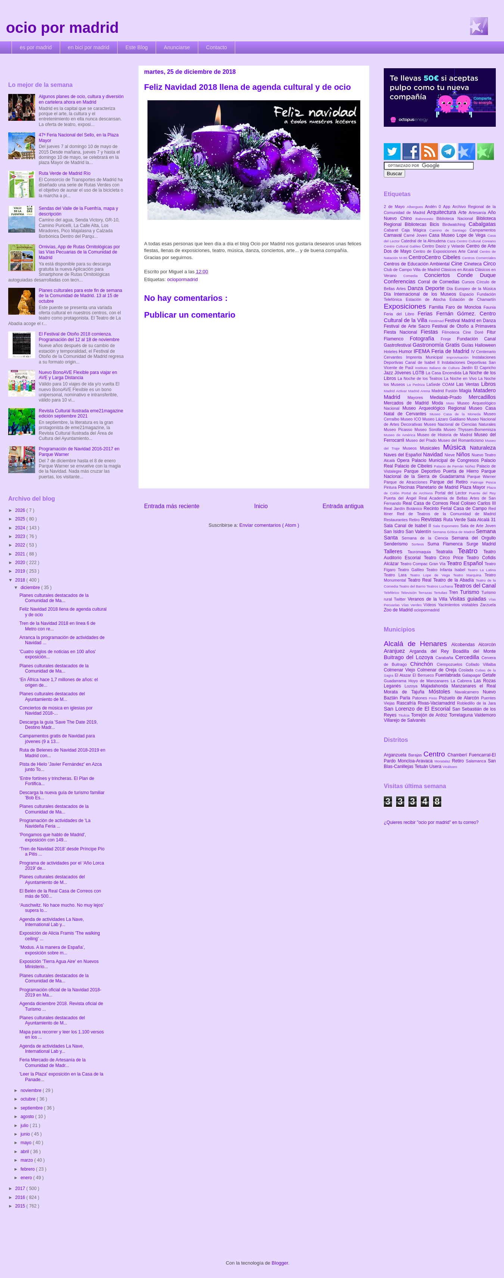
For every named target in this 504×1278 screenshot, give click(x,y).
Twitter (401, 599)
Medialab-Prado (449, 397)
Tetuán (422, 766)
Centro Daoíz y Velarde (444, 246)
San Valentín (418, 531)
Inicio (261, 506)
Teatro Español (466, 563)
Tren (454, 592)
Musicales (431, 448)
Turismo (470, 592)
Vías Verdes (413, 605)
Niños (464, 454)
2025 (21, 519)
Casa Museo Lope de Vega (458, 235)
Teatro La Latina (482, 570)
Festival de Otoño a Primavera (464, 326)
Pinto (434, 698)
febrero (28, 1169)
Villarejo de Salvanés (405, 720)
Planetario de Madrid (438, 487)
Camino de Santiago (449, 230)
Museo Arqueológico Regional (435, 408)
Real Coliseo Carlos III (473, 503)
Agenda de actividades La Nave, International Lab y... (51, 922)
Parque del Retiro (450, 482)
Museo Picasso (399, 429)
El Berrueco (424, 675)
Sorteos (419, 544)
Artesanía (478, 212)
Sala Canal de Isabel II (408, 525)
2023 (21, 536)
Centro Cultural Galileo (403, 246)
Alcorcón (487, 644)
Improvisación (459, 357)
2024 (21, 528)
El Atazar (404, 675)
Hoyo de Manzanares (429, 681)
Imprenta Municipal (426, 357)
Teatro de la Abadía (454, 580)
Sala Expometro (446, 526)
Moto (451, 403)
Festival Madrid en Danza (470, 320)
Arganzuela (396, 755)
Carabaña (445, 657)
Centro (435, 754)
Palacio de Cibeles (414, 466)
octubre (29, 1099)
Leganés (394, 686)
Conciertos (440, 275)
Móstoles (442, 692)
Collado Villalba (481, 664)
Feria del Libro (400, 314)
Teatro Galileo (412, 569)
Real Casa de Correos (426, 503)
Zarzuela (488, 604)
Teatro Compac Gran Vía (423, 563)
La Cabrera (462, 681)
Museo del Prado (422, 440)
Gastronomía (429, 345)
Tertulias (441, 593)
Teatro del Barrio (412, 586)
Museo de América (400, 435)
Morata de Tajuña (406, 692)
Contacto (216, 47)
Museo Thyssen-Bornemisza (470, 429)
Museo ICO (411, 419)
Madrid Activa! (396, 391)
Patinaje (478, 482)
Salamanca (477, 761)
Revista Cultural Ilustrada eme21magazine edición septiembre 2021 (81, 413)
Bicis (436, 224)
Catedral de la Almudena (424, 241)
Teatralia (447, 551)
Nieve (450, 455)
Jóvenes (404, 372)
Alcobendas (464, 644)
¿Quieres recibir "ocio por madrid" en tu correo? (431, 822)
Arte (463, 212)
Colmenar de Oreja (437, 670)
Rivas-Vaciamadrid (437, 703)
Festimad (437, 321)
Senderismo (397, 544)
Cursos (469, 282)
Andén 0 (434, 206)
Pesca (491, 482)
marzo (27, 1160)
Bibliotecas (417, 224)
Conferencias (401, 281)
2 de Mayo (395, 206)
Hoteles (391, 351)
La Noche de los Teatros (421, 378)
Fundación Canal (476, 338)
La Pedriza (417, 385)
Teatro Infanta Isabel (447, 569)
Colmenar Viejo (400, 670)
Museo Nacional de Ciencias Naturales (460, 424)
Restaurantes (396, 519)
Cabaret (392, 230)
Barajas (415, 755)
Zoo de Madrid (399, 610)
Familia (437, 307)
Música (456, 447)
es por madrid (36, 47)
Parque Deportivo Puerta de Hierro (443, 471)
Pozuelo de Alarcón (460, 698)
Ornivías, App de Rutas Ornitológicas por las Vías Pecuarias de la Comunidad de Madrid (79, 252)
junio (26, 1134)
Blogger (280, 1263)
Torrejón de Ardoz (430, 715)
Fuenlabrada (448, 675)
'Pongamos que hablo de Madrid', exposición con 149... (52, 837)
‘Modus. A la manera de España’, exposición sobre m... (52, 950)
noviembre (32, 1090)
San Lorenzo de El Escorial (418, 709)
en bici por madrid (88, 47)
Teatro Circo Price (445, 557)
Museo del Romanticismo (461, 440)
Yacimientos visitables (459, 604)
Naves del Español (403, 454)
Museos (411, 448)
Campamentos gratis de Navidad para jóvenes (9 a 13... (57, 738)
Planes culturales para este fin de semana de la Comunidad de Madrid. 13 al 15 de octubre (80, 296)
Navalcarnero (469, 692)
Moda (439, 403)
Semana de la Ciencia (427, 538)
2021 (21, 554)
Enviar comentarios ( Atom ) (269, 525)
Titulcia (404, 715)
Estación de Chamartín (472, 299)
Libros (488, 384)
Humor (406, 351)
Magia (466, 390)
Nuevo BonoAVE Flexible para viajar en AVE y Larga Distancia (78, 375)
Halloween (485, 345)
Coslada (466, 670)
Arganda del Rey (431, 651)
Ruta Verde (455, 519)
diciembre (31, 587)
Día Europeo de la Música (471, 288)
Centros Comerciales (479, 258)
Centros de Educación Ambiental (417, 264)
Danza (416, 288)
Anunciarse (177, 47)
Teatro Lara (397, 575)
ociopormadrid (182, 279)
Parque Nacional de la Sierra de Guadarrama (440, 474)
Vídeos (430, 604)
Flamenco (397, 338)
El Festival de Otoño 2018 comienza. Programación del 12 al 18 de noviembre (79, 336)
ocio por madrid (62, 27)
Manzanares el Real (473, 686)
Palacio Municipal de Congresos (446, 460)
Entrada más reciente (171, 506)
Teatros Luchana (440, 586)
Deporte (436, 288)
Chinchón (423, 664)
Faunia (489, 307)
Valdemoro (485, 715)
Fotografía (425, 338)
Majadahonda (436, 686)
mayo (27, 1142)
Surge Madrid (481, 544)
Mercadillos (482, 397)
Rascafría (407, 703)
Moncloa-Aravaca (416, 761)
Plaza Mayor (473, 487)
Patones (420, 698)
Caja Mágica (415, 230)
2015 (21, 1206)
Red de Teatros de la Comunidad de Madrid (446, 513)
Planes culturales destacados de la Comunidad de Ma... (53, 598)
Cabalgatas (482, 224)
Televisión (410, 593)
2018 (21, 580)
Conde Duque (476, 275)
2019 (21, 571)
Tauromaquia (422, 552)
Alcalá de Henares (417, 644)
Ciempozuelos (451, 664)
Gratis (453, 345)
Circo (489, 264)
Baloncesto (426, 219)
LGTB (419, 372)
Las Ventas (468, 384)
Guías (468, 345)
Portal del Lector (452, 493)
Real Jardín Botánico (404, 508)
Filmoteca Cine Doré (464, 332)
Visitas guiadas (469, 599)
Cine (457, 264)
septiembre (32, 1108)
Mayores (419, 397)
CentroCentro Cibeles (435, 257)
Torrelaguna (462, 715)
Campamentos (483, 230)
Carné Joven (416, 235)
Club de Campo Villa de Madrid (412, 269)
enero (27, 1177)
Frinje (449, 339)
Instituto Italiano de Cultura (438, 368)
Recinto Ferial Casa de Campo (456, 508)
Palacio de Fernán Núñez (455, 466)
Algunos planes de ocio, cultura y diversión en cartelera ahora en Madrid (81, 99)
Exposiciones (406, 306)
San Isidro (394, 531)
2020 (21, 562)
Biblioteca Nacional (456, 218)
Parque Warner (481, 476)
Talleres (396, 551)
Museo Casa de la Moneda (457, 414)
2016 (21, 1197)
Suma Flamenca (446, 544)
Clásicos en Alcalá (458, 269)
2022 (21, 545)
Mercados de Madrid (408, 403)
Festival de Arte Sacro (408, 326)
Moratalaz (443, 761)
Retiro (415, 519)
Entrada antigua (343, 506)
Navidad (433, 454)
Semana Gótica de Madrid (454, 532)
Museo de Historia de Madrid (445, 434)
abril (25, 1151)
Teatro (470, 551)
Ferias (426, 314)
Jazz (389, 372)
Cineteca (473, 264)
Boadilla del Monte (474, 651)
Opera (404, 460)
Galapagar (472, 675)
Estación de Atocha (427, 299)
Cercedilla (468, 657)
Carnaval (394, 235)
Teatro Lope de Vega (431, 575)
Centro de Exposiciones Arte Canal (446, 251)
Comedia (413, 276)
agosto (28, 1116)
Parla (406, 698)
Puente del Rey (482, 493)
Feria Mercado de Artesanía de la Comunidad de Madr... (52, 1062)
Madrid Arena (420, 391)
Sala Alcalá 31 (481, 519)
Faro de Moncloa (464, 307)
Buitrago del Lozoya (409, 657)
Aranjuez (397, 651)
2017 (21, 1188)
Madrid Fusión (445, 390)
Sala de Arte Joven (478, 525)
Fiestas (431, 332)
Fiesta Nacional (402, 332)
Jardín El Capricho (478, 367)
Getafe (489, 675)
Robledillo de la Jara (476, 703)
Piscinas (407, 487)
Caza (452, 241)
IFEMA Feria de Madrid (442, 351)
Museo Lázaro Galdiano (444, 419)
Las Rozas (485, 680)
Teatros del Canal (475, 586)
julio (25, 1125)
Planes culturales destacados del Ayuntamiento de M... (52, 696)
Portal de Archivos (418, 493)
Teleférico (392, 593)
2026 (21, 510)
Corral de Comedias (439, 281)
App (447, 206)
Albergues (416, 207)
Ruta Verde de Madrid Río (65, 173)
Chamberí (458, 755)
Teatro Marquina (469, 575)
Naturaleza (483, 448)
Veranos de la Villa (428, 599)
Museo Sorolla (429, 429)
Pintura (391, 487)
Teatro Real (420, 580)
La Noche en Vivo (461, 378)
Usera (435, 766)
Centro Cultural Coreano (476, 241)
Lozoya (412, 686)
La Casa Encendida (444, 373)
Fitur (491, 332)
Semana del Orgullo (473, 538)
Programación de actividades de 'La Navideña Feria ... (54, 823)
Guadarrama (396, 681)
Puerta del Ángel (401, 498)
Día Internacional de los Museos (422, 294)
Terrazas (426, 593)
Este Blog (136, 47)
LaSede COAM (441, 384)
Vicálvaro (449, 767)
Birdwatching (455, 224)
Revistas (432, 519)
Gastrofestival (398, 345)
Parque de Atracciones (407, 482)
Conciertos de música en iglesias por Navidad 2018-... (56, 710)
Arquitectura (442, 212)
